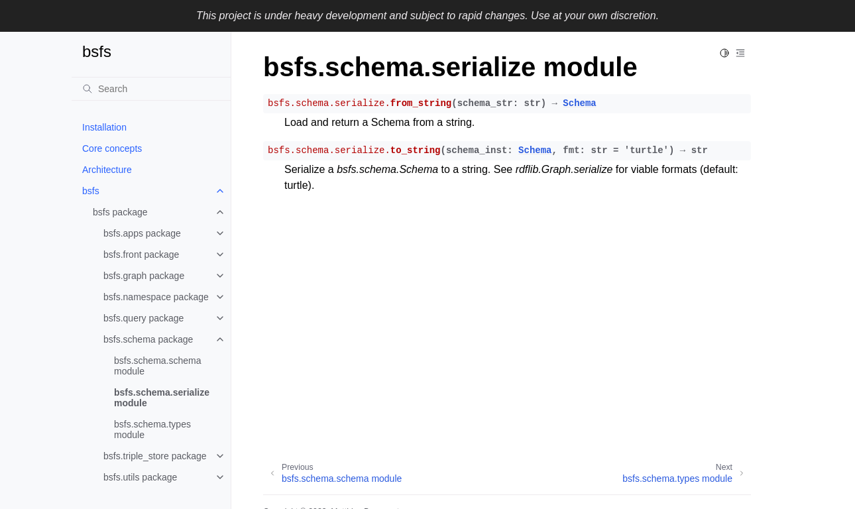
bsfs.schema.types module (152, 429)
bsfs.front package (141, 254)
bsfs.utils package (140, 477)
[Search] (151, 89)
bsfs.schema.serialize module (161, 397)
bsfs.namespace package (156, 297)
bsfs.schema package (148, 339)
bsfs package (120, 212)
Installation (104, 127)
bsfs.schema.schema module (157, 365)
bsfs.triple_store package (155, 456)
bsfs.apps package (142, 233)
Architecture (107, 169)
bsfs (90, 191)
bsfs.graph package (143, 275)
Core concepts (112, 148)
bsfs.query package (143, 318)
